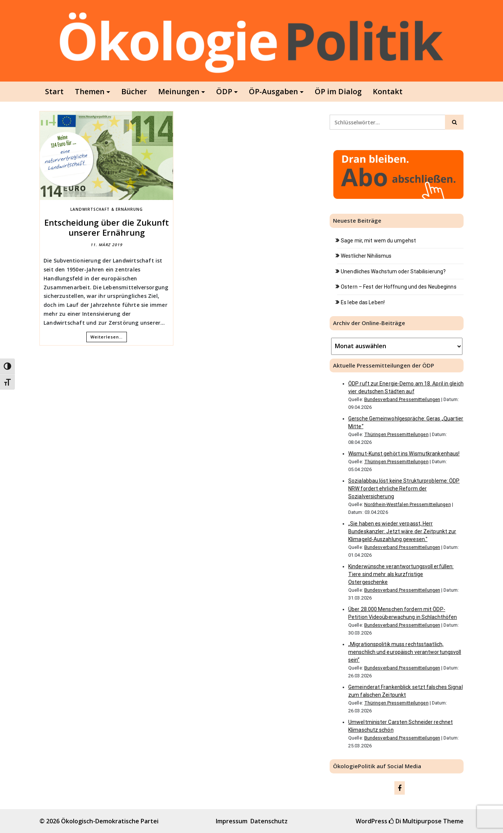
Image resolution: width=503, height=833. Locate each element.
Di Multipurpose (415, 821)
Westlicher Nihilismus (366, 256)
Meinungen (178, 91)
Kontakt (388, 91)
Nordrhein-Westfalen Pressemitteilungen (407, 504)
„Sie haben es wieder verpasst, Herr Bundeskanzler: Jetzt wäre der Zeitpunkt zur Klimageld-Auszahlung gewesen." (402, 531)
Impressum (231, 821)
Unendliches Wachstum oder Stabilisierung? (393, 271)
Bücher (134, 91)
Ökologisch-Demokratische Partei (109, 821)
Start (54, 91)
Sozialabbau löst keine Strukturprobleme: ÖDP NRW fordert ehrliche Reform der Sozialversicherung (403, 488)
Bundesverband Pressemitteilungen (402, 399)
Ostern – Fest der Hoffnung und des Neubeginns (398, 287)
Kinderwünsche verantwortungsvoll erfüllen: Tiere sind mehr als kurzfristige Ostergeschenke (401, 574)
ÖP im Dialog (338, 91)
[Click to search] (454, 122)
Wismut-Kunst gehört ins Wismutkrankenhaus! (403, 454)
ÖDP (224, 91)
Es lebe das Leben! (363, 302)
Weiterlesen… (106, 337)
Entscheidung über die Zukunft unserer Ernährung (106, 227)
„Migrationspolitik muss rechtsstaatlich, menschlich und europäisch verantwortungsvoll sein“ (404, 652)
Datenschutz (269, 821)
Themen (90, 91)
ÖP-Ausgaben (273, 91)
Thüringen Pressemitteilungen (396, 434)
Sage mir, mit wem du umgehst (378, 241)
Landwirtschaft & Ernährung (106, 209)
